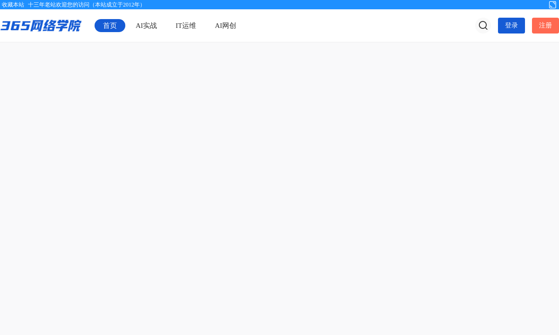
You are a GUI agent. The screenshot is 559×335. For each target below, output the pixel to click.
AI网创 (225, 25)
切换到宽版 (552, 4)
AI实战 (146, 25)
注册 (545, 25)
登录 (511, 25)
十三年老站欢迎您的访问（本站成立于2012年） (86, 4)
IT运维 (186, 25)
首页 (110, 25)
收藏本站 (13, 4)
